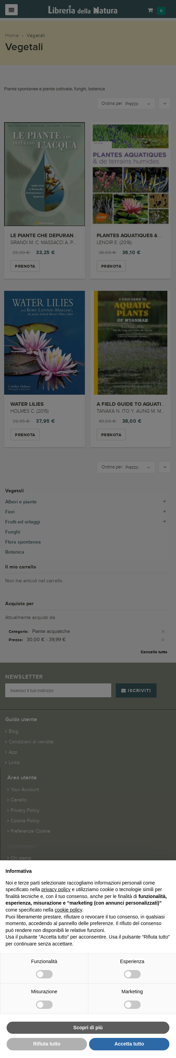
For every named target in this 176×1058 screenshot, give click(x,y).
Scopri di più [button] (88, 1027)
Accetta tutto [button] (129, 1044)
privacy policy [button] (56, 889)
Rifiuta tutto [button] (47, 1044)
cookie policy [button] (68, 910)
